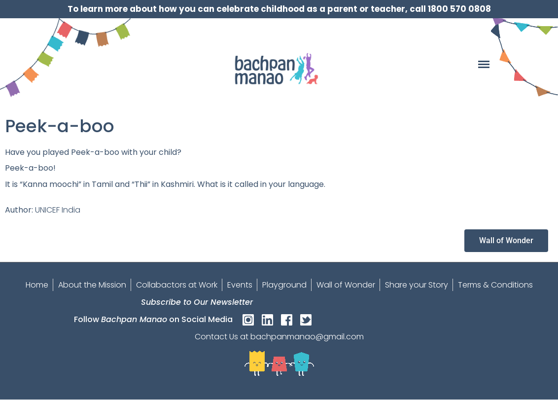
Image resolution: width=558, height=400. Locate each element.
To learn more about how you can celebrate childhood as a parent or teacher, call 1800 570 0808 (279, 9)
